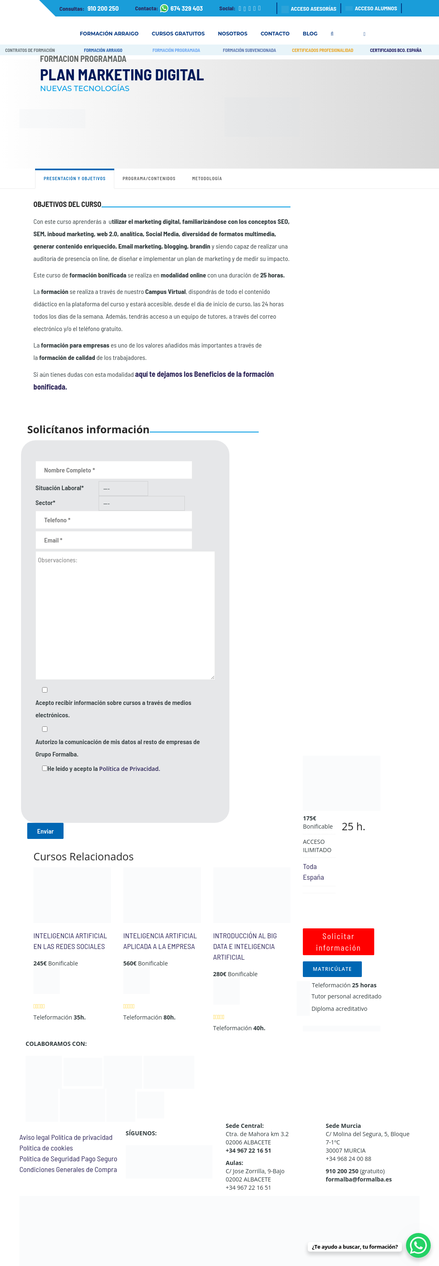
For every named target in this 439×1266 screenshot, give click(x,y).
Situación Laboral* (59, 487)
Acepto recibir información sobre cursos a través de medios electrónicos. (113, 708)
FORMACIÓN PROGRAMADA (176, 50)
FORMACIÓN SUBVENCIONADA (249, 50)
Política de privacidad (82, 1137)
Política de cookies (46, 1147)
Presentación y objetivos (75, 178)
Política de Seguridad (49, 1158)
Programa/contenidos (149, 178)
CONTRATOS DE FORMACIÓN (30, 50)
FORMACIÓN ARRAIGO (103, 50)
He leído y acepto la (103, 768)
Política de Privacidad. (129, 769)
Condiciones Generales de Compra (68, 1169)
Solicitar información (338, 941)
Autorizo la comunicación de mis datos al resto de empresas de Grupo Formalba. (117, 748)
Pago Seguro (99, 1158)
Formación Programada (83, 58)
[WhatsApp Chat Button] (418, 1245)
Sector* (45, 502)
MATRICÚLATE (332, 968)
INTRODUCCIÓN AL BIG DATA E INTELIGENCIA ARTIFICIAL (245, 946)
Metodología (207, 178)
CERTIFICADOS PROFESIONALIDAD (323, 50)
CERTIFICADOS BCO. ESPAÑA (396, 50)
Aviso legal (34, 1137)
